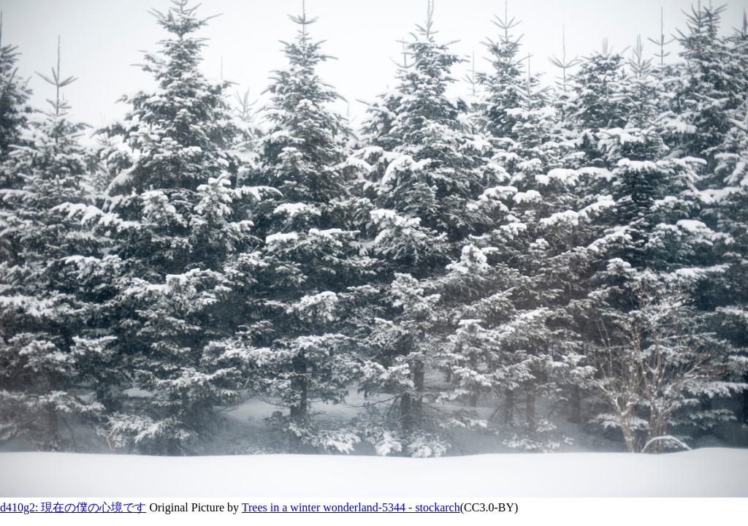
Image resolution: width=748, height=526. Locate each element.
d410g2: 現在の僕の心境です (73, 507)
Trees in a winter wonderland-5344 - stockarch (351, 507)
